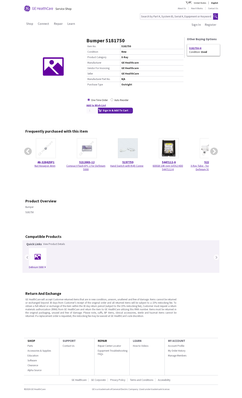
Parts (30, 345)
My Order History (176, 350)
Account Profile (176, 345)
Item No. (91, 46)
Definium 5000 (37, 267)
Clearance (33, 365)
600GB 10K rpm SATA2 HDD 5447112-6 (168, 167)
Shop (29, 24)
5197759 (127, 162)
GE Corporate (98, 380)
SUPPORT (69, 341)
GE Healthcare (79, 380)
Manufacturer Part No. (98, 79)
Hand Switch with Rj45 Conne (126, 166)
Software (32, 360)
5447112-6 (169, 162)
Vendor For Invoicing (98, 68)
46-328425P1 (45, 162)
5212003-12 (86, 162)
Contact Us (213, 8)
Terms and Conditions (141, 380)
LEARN (137, 341)
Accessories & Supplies (39, 350)
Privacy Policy (117, 380)
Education (33, 355)
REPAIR (102, 341)
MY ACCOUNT (176, 341)
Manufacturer (94, 62)
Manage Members (177, 355)
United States (200, 3)
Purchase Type (95, 84)
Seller (90, 73)
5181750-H (195, 48)
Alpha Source (34, 370)
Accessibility (164, 380)
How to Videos (140, 345)
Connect (43, 24)
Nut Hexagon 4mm (45, 166)
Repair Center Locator (109, 345)
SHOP (31, 341)
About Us (182, 8)
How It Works (197, 8)
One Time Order (99, 100)
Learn (71, 24)
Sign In (196, 25)
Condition (92, 51)
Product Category (96, 57)
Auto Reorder (121, 100)
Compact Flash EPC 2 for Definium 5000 (85, 167)
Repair (58, 24)
